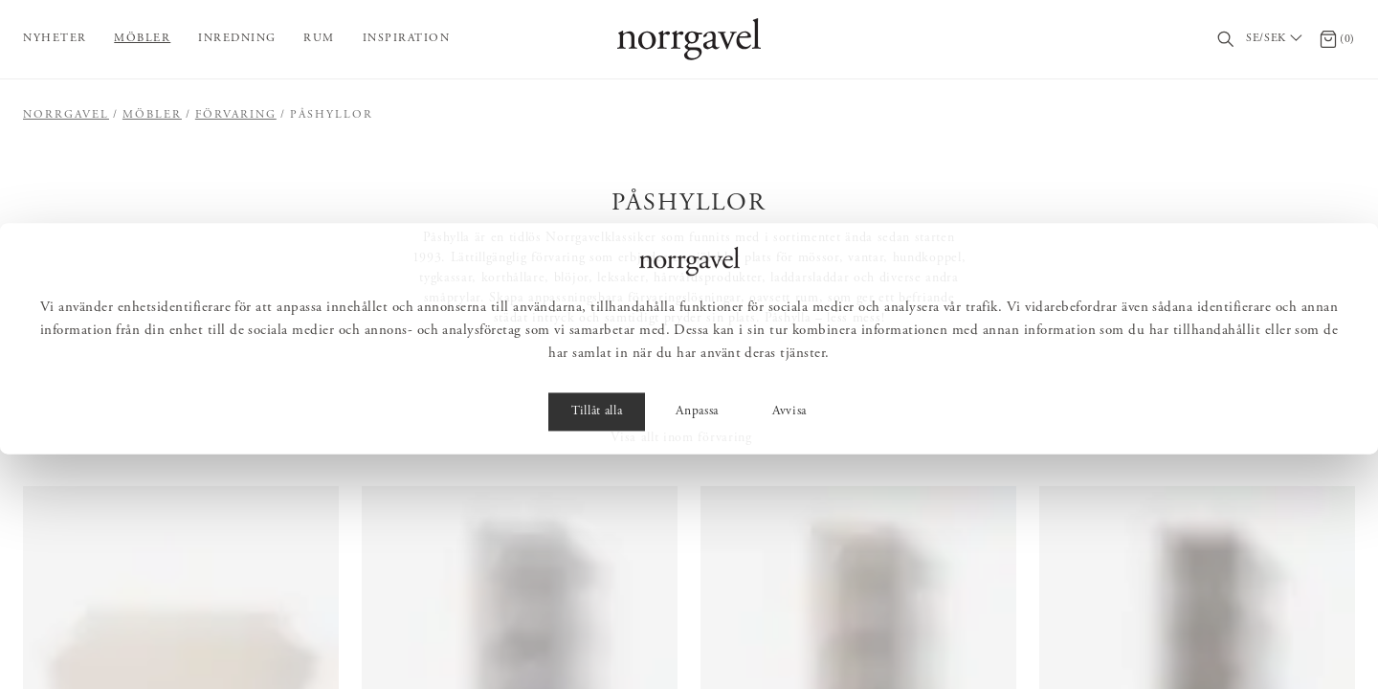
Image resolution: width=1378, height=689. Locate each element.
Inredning (237, 38)
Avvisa (789, 647)
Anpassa (697, 647)
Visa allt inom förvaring (681, 438)
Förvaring (236, 115)
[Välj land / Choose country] (1276, 39)
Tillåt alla (596, 647)
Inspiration (407, 38)
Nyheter (55, 38)
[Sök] (1226, 39)
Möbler (142, 38)
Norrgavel (66, 115)
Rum (319, 38)
